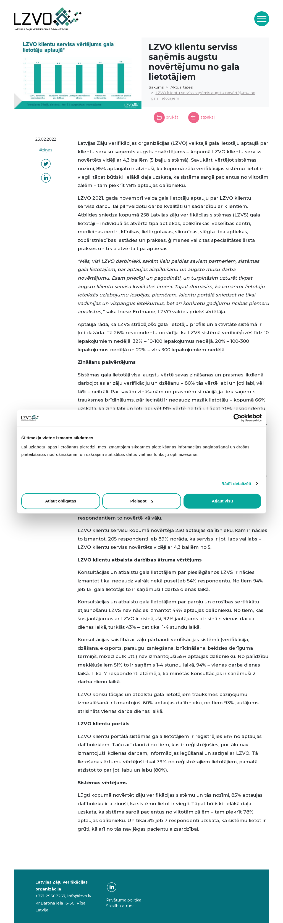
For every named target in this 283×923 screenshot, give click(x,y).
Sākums (156, 87)
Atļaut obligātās (60, 501)
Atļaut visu (222, 501)
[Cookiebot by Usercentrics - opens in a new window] (237, 418)
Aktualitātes (182, 87)
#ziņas (45, 150)
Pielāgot (141, 501)
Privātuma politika (123, 900)
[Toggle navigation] (261, 18)
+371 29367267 (50, 895)
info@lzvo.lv (79, 895)
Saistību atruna (120, 905)
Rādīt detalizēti (236, 483)
